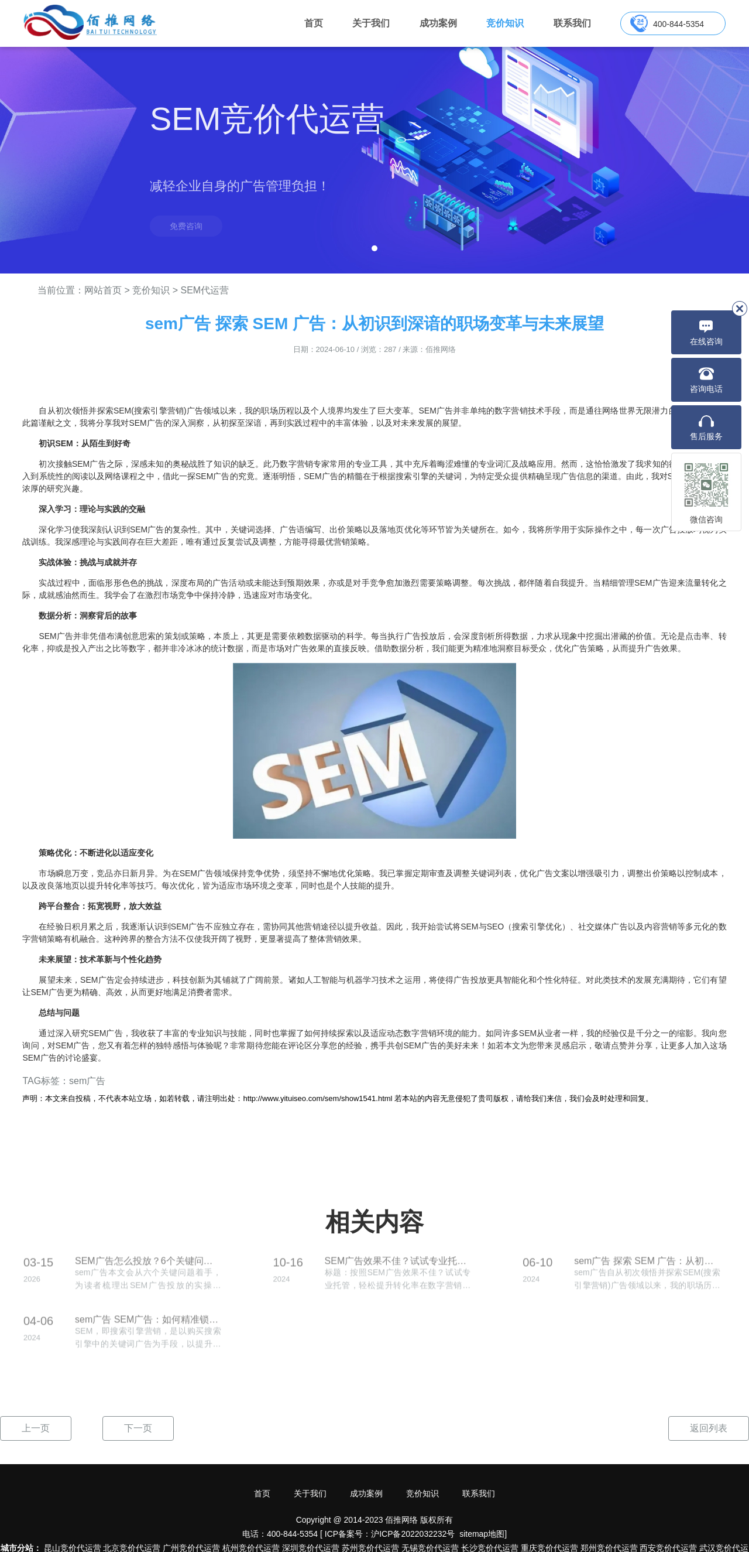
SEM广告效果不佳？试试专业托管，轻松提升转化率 (398, 1266)
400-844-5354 (678, 24)
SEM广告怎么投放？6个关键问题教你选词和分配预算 (148, 1266)
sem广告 (87, 1081)
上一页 (36, 1428)
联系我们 (572, 23)
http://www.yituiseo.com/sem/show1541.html (317, 1098)
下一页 (138, 1428)
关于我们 (371, 23)
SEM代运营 (204, 290)
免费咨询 (186, 226)
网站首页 (103, 290)
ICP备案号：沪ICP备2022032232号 (390, 1534)
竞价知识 (505, 23)
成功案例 (438, 23)
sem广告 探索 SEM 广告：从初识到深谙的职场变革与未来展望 (647, 1266)
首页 (313, 23)
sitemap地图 (481, 1534)
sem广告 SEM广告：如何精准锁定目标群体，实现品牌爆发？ (148, 1325)
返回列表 (708, 1428)
